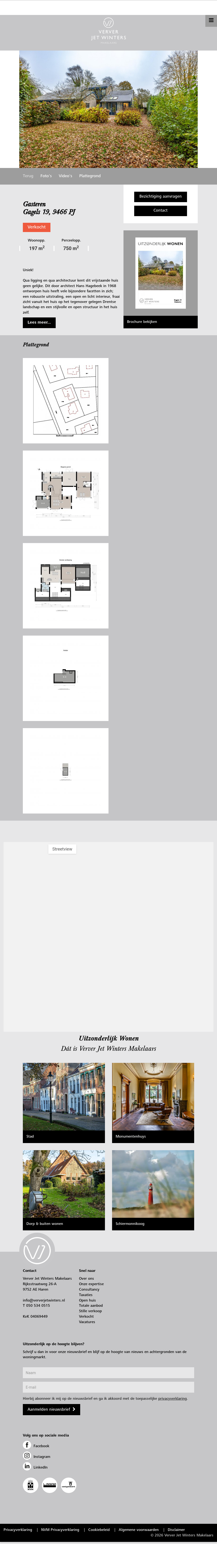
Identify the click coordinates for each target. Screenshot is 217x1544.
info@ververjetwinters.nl (44, 1303)
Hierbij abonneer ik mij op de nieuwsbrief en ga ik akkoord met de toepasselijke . (105, 1401)
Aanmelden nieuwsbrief (49, 1412)
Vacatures (87, 1324)
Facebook (36, 1448)
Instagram (36, 1459)
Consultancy (89, 1292)
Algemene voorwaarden (139, 1532)
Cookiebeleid (99, 1532)
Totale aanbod (91, 1308)
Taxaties (86, 1297)
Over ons (86, 1281)
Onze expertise (91, 1286)
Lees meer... (39, 323)
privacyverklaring (172, 1401)
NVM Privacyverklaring (60, 1532)
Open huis (87, 1303)
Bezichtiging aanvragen (160, 197)
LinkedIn (35, 1470)
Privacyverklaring (18, 1532)
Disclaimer (176, 1532)
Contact (160, 211)
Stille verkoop (90, 1313)
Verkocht (37, 227)
